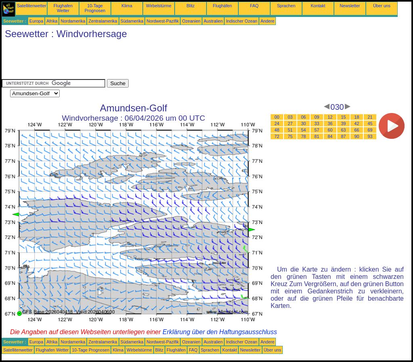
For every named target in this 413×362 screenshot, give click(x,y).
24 (277, 123)
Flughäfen (222, 5)
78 (303, 136)
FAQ (254, 5)
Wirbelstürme (158, 5)
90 (357, 136)
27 (290, 123)
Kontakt (318, 5)
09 (317, 117)
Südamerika (132, 21)
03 (290, 117)
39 (343, 123)
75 (290, 136)
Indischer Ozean (241, 21)
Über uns (381, 5)
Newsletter (350, 5)
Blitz (190, 5)
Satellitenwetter (31, 5)
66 (357, 130)
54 (303, 130)
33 (317, 123)
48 (277, 130)
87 (343, 136)
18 (357, 117)
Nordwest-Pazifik (162, 21)
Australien (213, 21)
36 (330, 123)
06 (303, 117)
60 (330, 130)
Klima (126, 5)
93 (370, 136)
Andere (267, 21)
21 (370, 117)
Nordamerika (72, 21)
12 (330, 117)
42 (357, 123)
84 (330, 136)
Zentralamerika (102, 21)
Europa (36, 21)
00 (277, 117)
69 (370, 130)
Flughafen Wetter (63, 8)
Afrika (51, 21)
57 (317, 130)
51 (290, 130)
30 (303, 123)
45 (370, 123)
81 (317, 136)
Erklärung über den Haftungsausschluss (220, 332)
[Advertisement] (148, 61)
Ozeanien (191, 21)
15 (343, 117)
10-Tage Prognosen (95, 8)
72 (277, 136)
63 (343, 130)
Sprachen (286, 5)
